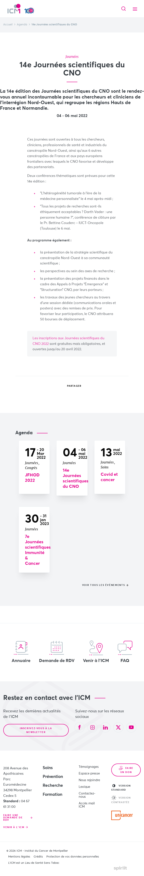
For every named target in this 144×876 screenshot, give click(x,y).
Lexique (84, 786)
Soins (48, 768)
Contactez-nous (87, 795)
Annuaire (21, 651)
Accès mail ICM (87, 805)
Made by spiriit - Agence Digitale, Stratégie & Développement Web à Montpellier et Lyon (120, 868)
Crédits (38, 856)
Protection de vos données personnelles (72, 856)
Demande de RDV (57, 651)
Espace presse (89, 773)
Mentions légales (19, 856)
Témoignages (89, 766)
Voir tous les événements (103, 585)
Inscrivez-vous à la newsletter (36, 730)
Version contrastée (121, 799)
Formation (52, 795)
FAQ (125, 651)
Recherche (53, 786)
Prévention (53, 777)
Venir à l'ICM (96, 651)
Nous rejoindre (89, 780)
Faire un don (126, 769)
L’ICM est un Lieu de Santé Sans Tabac (33, 863)
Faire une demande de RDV (13, 817)
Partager (71, 386)
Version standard (121, 787)
